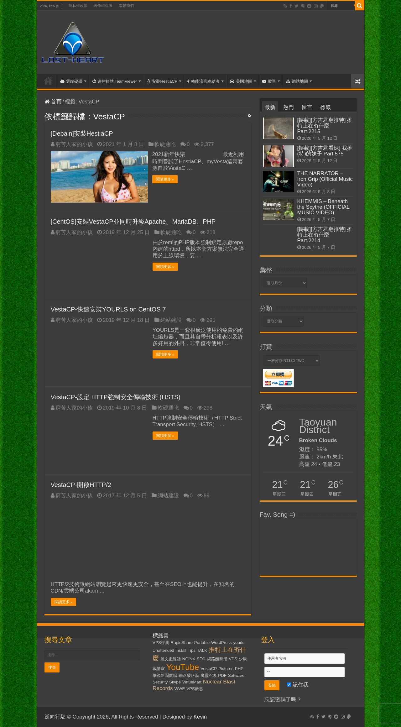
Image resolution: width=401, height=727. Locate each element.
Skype (175, 682)
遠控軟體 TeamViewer (114, 81)
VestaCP (208, 668)
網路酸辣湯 (217, 658)
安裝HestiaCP (162, 81)
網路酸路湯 (189, 675)
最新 (270, 107)
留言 (307, 107)
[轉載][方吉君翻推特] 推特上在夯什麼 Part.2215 (325, 125)
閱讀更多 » (165, 179)
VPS (233, 658)
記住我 (298, 685)
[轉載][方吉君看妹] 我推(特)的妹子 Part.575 (325, 151)
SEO (201, 658)
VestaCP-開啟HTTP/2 (81, 484)
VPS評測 (161, 642)
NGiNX (188, 658)
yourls (238, 642)
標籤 (325, 107)
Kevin (200, 717)
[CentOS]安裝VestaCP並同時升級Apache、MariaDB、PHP (133, 221)
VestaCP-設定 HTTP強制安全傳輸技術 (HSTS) (115, 396)
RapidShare (182, 642)
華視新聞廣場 (165, 675)
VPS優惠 (194, 688)
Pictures (225, 668)
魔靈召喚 (208, 675)
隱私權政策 (78, 5)
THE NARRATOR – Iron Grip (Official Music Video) (325, 179)
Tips (191, 650)
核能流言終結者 (203, 81)
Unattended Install (169, 650)
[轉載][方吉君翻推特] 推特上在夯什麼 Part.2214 (325, 234)
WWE (179, 688)
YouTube (182, 667)
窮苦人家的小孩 (74, 144)
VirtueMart (191, 682)
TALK (202, 650)
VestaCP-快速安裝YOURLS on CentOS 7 (108, 309)
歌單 (269, 81)
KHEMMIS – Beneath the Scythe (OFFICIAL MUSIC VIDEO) (323, 207)
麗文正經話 (170, 658)
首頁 (48, 80)
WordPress (221, 642)
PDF (222, 675)
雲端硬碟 (71, 81)
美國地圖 (241, 81)
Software (236, 675)
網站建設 (171, 320)
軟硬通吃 (165, 144)
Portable (202, 642)
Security (160, 682)
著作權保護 (103, 5)
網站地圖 (297, 81)
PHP (239, 668)
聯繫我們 (126, 5)
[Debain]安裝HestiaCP (82, 133)
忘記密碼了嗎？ (283, 700)
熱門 (288, 107)
